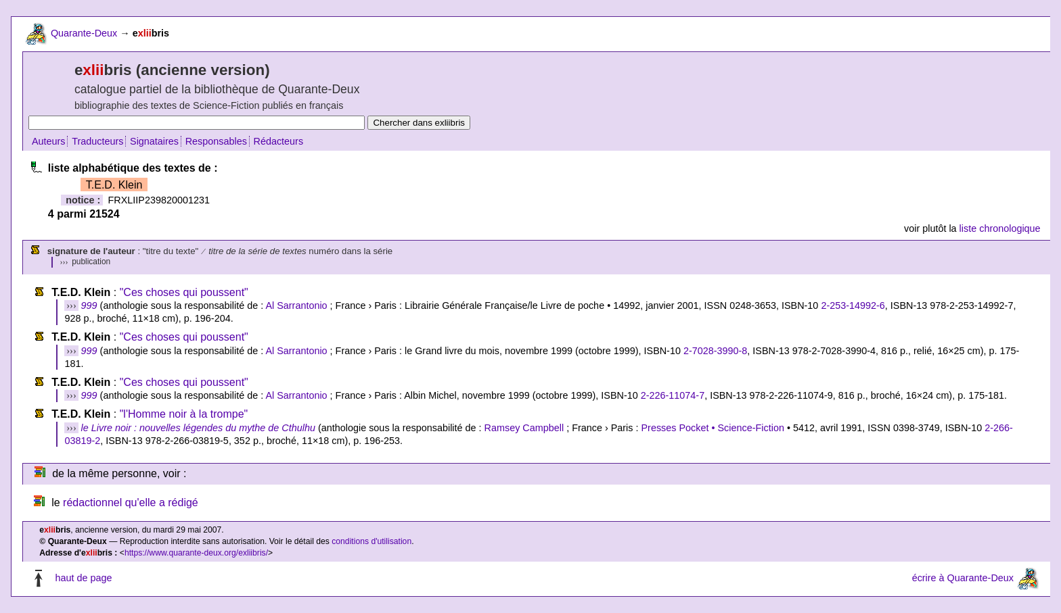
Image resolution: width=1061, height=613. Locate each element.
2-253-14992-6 (852, 305)
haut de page (83, 578)
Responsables (216, 141)
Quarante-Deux (84, 33)
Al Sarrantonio (296, 305)
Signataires (154, 141)
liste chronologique (1000, 228)
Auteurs (49, 141)
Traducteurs (97, 141)
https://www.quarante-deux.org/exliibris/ (196, 553)
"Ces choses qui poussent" (184, 292)
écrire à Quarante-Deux (963, 578)
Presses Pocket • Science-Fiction (712, 427)
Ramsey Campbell (524, 427)
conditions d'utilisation (371, 541)
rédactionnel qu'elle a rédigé (130, 502)
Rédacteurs (279, 141)
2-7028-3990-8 (715, 350)
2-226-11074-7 (672, 395)
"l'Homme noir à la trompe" (184, 414)
